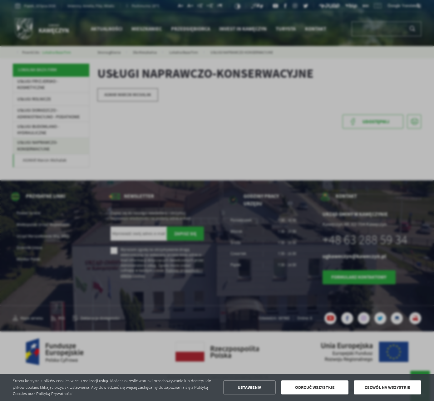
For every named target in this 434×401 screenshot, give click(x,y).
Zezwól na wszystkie (387, 387)
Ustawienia (249, 387)
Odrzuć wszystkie (315, 387)
